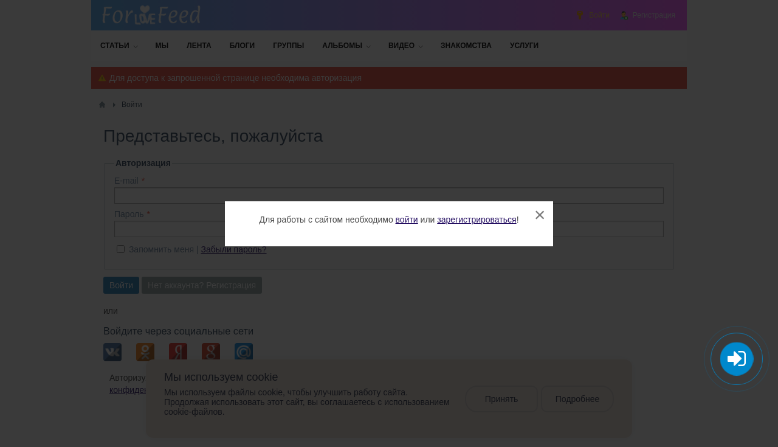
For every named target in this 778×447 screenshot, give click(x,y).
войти (407, 219)
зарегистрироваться (476, 219)
